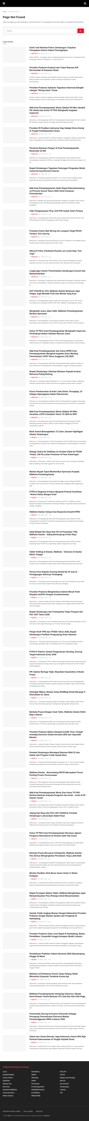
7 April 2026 (43, 174)
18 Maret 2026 (43, 577)
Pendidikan (35, 1093)
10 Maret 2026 (43, 801)
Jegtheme (47, 1115)
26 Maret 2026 (43, 515)
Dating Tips (7, 1084)
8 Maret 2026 (42, 921)
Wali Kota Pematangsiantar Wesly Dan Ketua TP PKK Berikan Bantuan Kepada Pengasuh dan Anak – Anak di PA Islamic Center (57, 795)
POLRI (62, 1075)
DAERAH (6, 1081)
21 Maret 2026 (43, 537)
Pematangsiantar (37, 1087)
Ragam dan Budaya (67, 1078)
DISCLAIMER (28, 1111)
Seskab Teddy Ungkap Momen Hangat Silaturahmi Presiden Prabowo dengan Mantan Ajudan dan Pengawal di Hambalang (57, 916)
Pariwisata (35, 1084)
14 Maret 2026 (43, 718)
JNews (10, 1115)
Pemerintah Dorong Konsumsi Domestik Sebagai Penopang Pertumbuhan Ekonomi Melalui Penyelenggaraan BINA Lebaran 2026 (52, 1016)
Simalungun (64, 1087)
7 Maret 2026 (42, 959)
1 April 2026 (43, 417)
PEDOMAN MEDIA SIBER (11, 1111)
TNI (61, 1093)
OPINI (33, 1081)
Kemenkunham (8, 1093)
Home (4, 11)
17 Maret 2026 (43, 637)
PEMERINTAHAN (37, 1090)
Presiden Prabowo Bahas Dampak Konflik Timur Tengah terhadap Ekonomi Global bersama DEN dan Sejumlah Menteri (56, 735)
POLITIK (63, 1072)
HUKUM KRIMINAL (10, 1090)
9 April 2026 (43, 53)
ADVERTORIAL (8, 1075)
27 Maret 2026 (43, 457)
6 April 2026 (43, 276)
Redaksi (34, 437)
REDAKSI (39, 1111)
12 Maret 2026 (43, 740)
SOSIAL (63, 1090)
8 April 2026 (43, 134)
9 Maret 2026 (42, 859)
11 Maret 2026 (43, 778)
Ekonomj (6, 1087)
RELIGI (62, 1081)
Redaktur (34, 53)
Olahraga (34, 1078)
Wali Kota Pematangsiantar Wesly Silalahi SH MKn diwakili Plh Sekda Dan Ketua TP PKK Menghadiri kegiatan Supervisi (57, 110)
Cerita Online (8, 1078)
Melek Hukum (8, 1096)
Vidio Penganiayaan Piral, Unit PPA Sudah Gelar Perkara (56, 211)
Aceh (5, 1072)
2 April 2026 (43, 337)
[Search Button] (80, 31)
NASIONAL (35, 1072)
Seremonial (64, 1084)
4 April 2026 (43, 297)
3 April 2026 (43, 317)
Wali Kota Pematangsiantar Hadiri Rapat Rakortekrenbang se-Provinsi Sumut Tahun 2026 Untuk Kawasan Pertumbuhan (57, 191)
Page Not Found (13, 11)
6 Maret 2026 (42, 1042)
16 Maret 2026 (43, 698)
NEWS (33, 1075)
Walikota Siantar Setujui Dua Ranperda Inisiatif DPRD (54, 512)
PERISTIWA (35, 1096)
